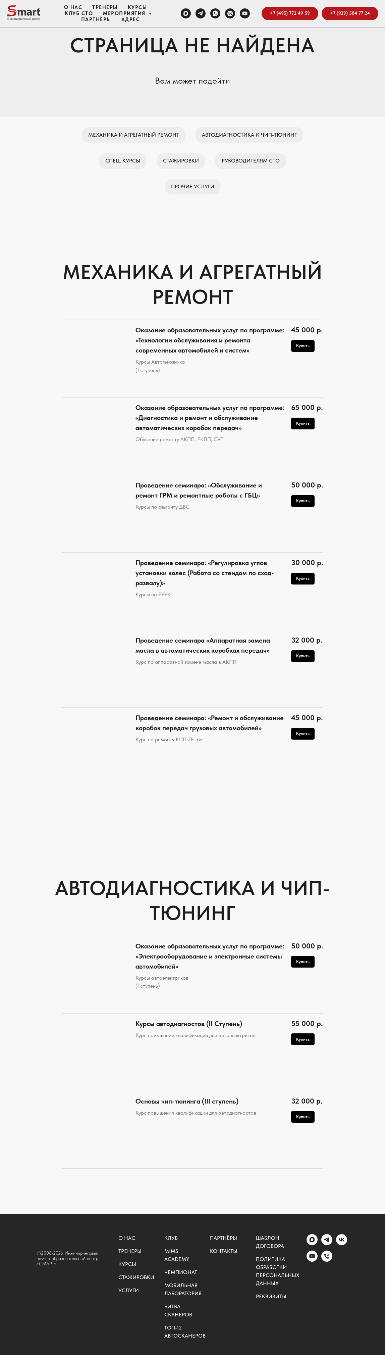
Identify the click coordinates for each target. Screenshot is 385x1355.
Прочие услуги (192, 186)
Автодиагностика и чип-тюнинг (249, 135)
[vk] (341, 1243)
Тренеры (105, 7)
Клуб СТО (79, 13)
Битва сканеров (178, 1310)
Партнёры (96, 19)
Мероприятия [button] (125, 13)
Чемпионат (180, 1272)
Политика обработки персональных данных (277, 1271)
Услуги (128, 1290)
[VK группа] (230, 13)
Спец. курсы (122, 160)
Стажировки (181, 160)
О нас (73, 7)
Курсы (137, 7)
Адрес (130, 19)
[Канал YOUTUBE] (245, 13)
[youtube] (312, 1260)
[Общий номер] (326, 1260)
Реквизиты (271, 1296)
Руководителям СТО (251, 160)
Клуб (171, 1238)
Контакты (223, 1251)
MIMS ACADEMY (176, 1255)
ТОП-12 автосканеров (185, 1331)
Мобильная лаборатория (183, 1289)
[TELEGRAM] (201, 13)
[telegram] (326, 1243)
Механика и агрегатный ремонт (133, 135)
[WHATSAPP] (215, 13)
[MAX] (186, 13)
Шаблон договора (270, 1242)
